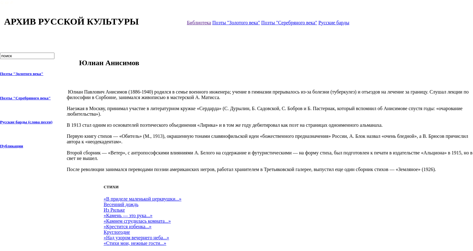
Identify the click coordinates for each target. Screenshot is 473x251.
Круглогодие (117, 232)
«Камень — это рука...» (128, 215)
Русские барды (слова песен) (26, 122)
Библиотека (199, 22)
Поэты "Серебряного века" (289, 22)
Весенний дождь (121, 204)
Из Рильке (114, 210)
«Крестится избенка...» (128, 226)
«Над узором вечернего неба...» (136, 237)
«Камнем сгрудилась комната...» (137, 221)
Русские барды (333, 22)
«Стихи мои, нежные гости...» (135, 243)
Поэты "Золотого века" (236, 22)
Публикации (11, 146)
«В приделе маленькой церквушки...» (142, 198)
